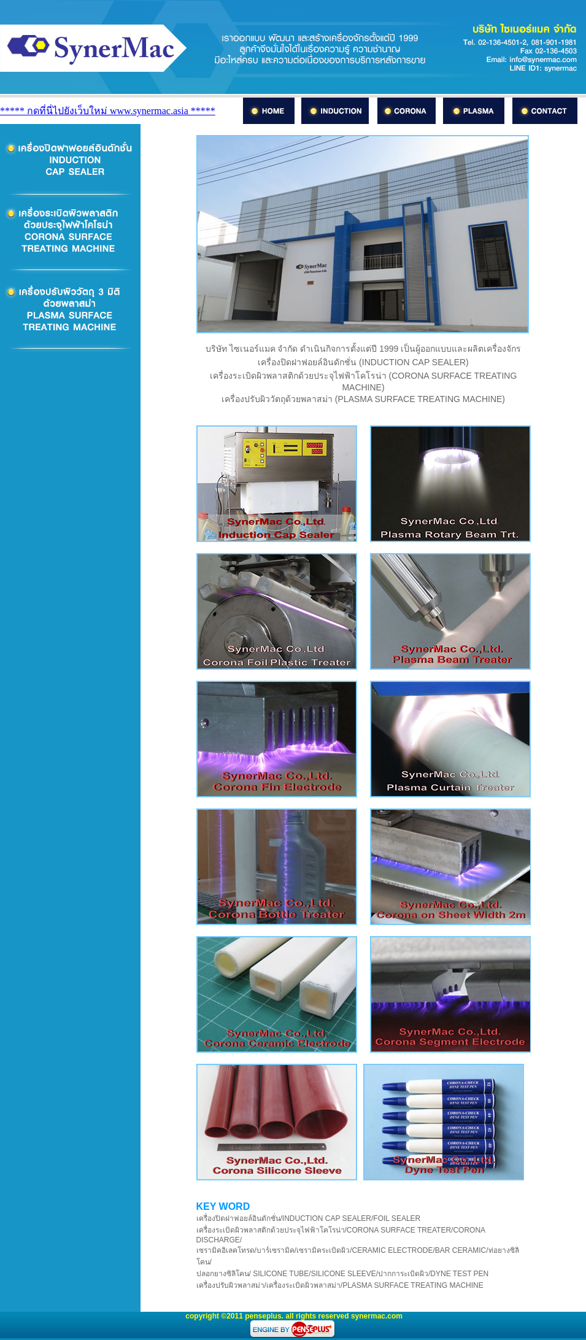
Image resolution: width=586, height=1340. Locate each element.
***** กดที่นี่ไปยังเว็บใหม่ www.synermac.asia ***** (107, 111)
